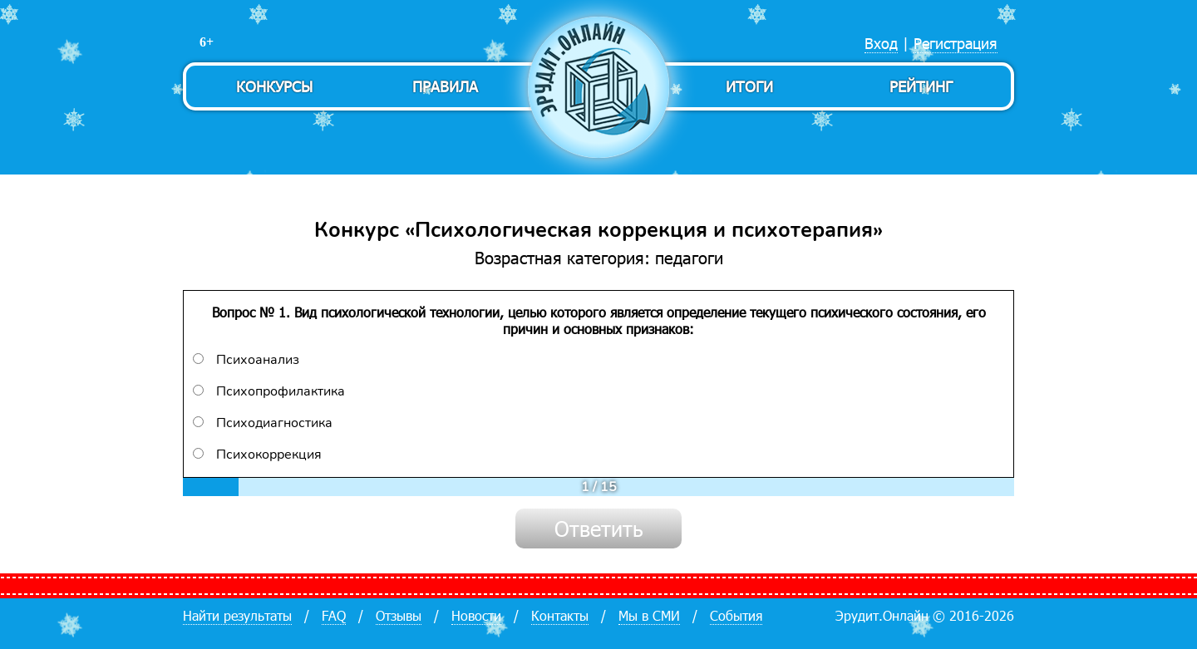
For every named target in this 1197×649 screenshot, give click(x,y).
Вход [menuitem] (881, 42)
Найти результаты (237, 615)
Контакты (560, 615)
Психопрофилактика (269, 391)
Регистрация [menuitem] (956, 42)
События (736, 615)
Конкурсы (274, 86)
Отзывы (398, 615)
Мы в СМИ (649, 615)
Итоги (749, 86)
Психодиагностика (262, 423)
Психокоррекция (257, 454)
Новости (476, 615)
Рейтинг (921, 86)
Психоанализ (246, 360)
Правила (445, 86)
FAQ (334, 615)
